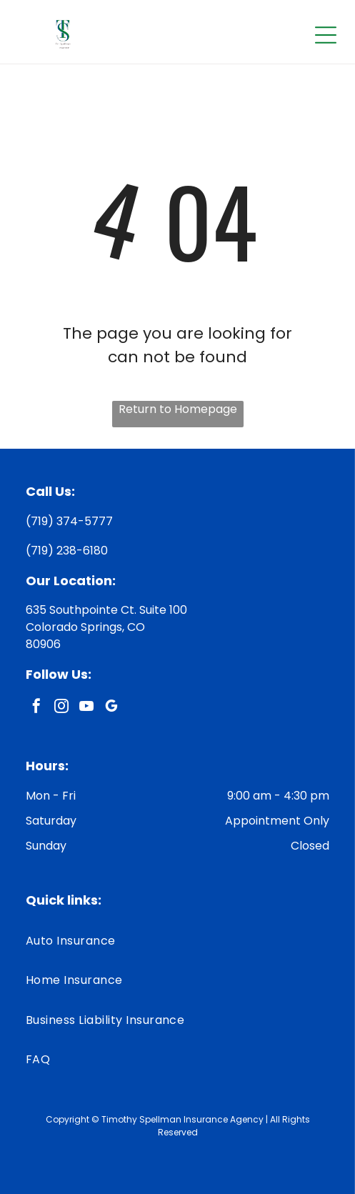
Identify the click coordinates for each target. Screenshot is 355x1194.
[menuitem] (177, 940)
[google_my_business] (111, 707)
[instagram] (61, 707)
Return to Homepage (178, 409)
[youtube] (86, 707)
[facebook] (36, 707)
